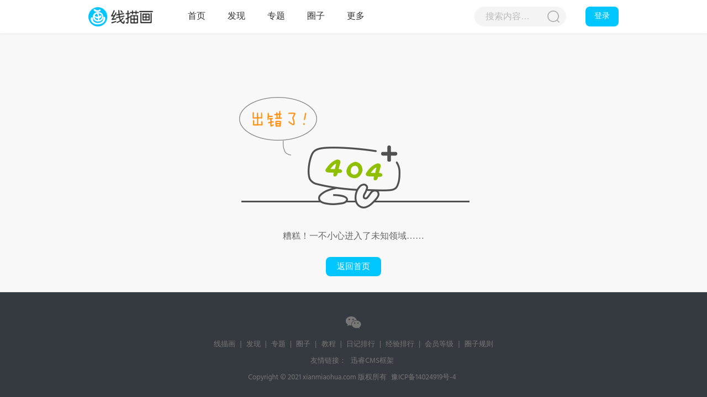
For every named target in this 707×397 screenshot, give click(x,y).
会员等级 (439, 344)
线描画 (132, 16)
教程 (328, 344)
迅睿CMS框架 (372, 361)
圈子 (316, 16)
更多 (356, 16)
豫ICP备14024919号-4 (423, 377)
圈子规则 (479, 344)
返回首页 (353, 266)
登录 (602, 16)
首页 (196, 16)
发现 (236, 16)
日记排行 (360, 344)
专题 (276, 16)
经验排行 (400, 344)
